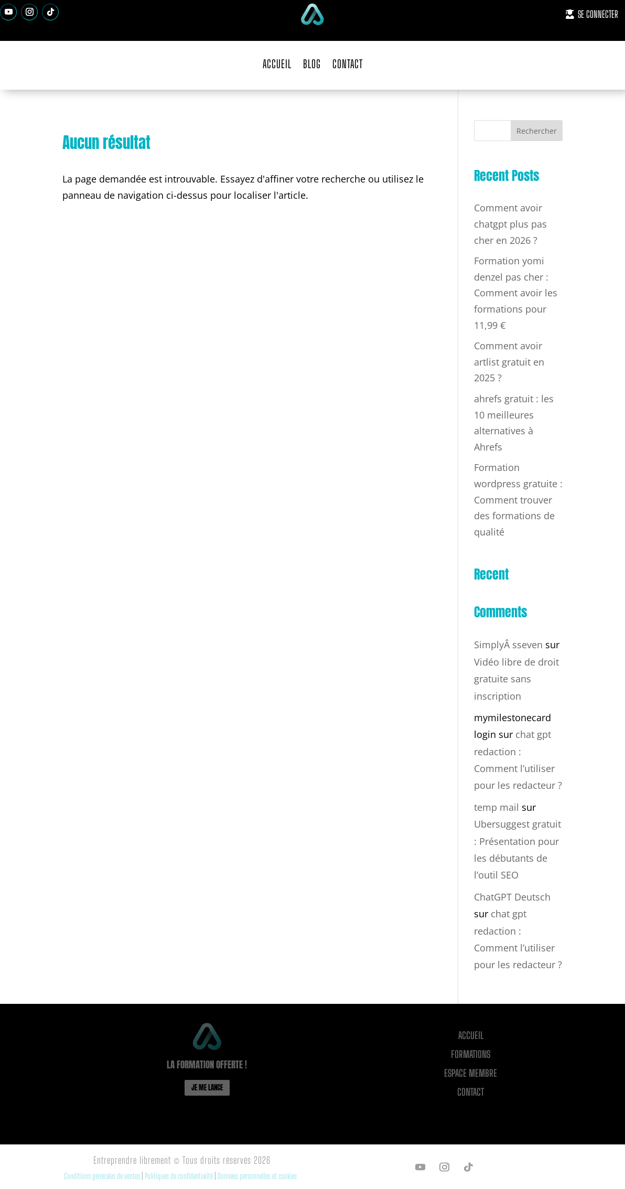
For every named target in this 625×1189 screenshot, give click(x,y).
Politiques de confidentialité (179, 1176)
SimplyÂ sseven (508, 644)
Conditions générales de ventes (102, 1176)
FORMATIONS (470, 1054)
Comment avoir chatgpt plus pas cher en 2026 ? (510, 223)
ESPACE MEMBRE (470, 1073)
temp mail (496, 807)
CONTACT (347, 63)
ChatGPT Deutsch (512, 897)
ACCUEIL (277, 63)
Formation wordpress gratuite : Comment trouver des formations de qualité (518, 499)
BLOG (312, 63)
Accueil (470, 1035)
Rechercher (536, 131)
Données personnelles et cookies (257, 1176)
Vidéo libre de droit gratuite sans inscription (516, 679)
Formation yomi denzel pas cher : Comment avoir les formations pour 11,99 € (515, 292)
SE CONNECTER (598, 14)
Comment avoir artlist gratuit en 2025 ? (509, 361)
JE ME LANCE (207, 1087)
